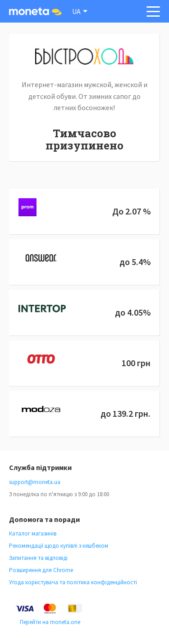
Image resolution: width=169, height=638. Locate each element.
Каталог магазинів (32, 533)
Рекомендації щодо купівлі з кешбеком (58, 546)
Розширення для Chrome (41, 570)
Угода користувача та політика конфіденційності (73, 582)
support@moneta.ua (34, 482)
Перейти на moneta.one (50, 622)
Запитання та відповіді (38, 558)
